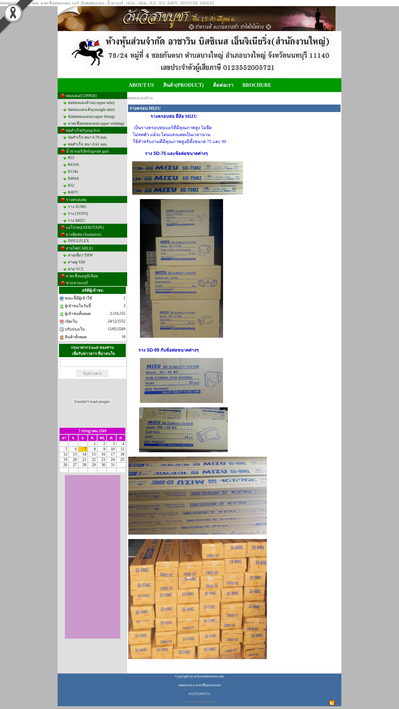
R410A (73, 164)
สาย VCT (76, 269)
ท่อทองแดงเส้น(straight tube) (91, 110)
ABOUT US (141, 85)
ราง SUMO (77, 207)
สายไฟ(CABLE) (79, 248)
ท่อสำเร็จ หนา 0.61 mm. (87, 144)
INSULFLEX (78, 241)
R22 (71, 158)
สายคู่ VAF (77, 262)
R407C (73, 192)
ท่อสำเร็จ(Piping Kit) (83, 130)
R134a (73, 171)
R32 (71, 185)
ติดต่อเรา (223, 85)
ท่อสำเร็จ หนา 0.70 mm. (87, 137)
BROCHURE (256, 85)
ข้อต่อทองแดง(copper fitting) (91, 117)
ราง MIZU (76, 220)
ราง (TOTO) (78, 214)
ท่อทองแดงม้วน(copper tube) (91, 103)
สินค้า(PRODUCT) (183, 85)
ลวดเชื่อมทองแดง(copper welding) (96, 123)
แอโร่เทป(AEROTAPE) (85, 227)
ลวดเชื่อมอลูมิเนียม (82, 276)
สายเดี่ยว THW (80, 255)
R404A (73, 178)
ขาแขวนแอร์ (77, 283)
